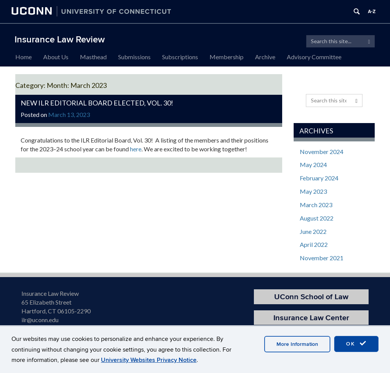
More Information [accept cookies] (297, 344)
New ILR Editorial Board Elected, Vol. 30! (97, 103)
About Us (55, 56)
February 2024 (319, 178)
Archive (265, 56)
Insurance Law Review (60, 39)
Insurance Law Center (311, 317)
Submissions (134, 56)
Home (23, 56)
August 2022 (316, 218)
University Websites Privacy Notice (149, 360)
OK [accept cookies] (356, 343)
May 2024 (313, 164)
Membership (227, 56)
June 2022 (313, 231)
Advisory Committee (314, 56)
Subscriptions (180, 56)
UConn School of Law (311, 296)
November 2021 (321, 257)
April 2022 (314, 244)
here (135, 148)
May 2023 (313, 191)
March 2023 (316, 204)
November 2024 (321, 151)
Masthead (93, 56)
